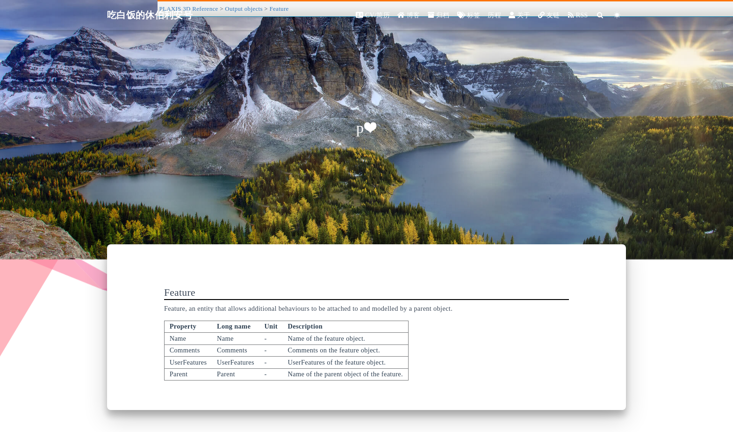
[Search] (600, 15)
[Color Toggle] (617, 15)
